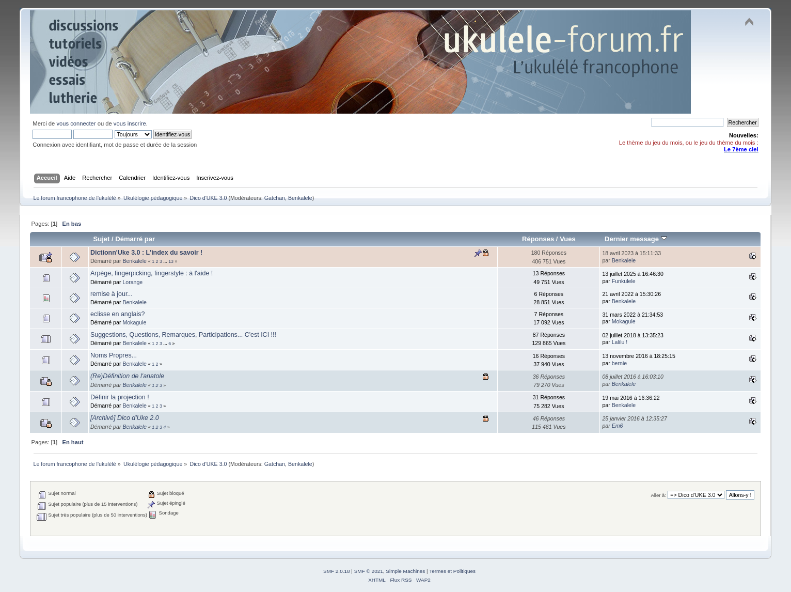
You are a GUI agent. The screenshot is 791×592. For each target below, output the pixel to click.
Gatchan (274, 198)
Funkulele (624, 281)
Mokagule (134, 322)
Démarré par (135, 239)
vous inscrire (130, 123)
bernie (619, 363)
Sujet (101, 239)
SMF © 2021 (368, 571)
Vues (568, 239)
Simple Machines (405, 571)
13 (170, 261)
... (165, 261)
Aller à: (658, 495)
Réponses (538, 239)
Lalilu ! (620, 342)
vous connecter (76, 123)
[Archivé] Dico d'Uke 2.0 (124, 418)
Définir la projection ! (119, 397)
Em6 (617, 426)
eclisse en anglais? (117, 314)
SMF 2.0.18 (336, 571)
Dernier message (636, 239)
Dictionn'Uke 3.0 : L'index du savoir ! (146, 252)
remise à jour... (111, 294)
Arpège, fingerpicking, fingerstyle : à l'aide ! (151, 273)
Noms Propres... (113, 355)
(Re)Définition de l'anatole (127, 376)
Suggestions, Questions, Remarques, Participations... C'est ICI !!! (183, 334)
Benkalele (300, 198)
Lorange (132, 282)
